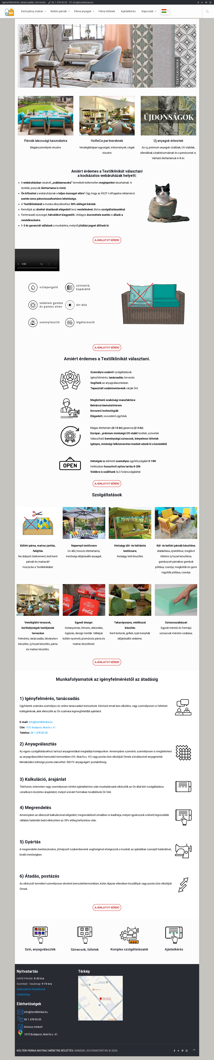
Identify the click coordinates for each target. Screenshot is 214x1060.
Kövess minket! (30, 1027)
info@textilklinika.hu (83, 2)
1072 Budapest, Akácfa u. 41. (41, 727)
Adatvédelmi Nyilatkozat (31, 989)
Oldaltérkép (23, 994)
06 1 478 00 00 (59, 2)
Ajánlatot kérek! (107, 240)
